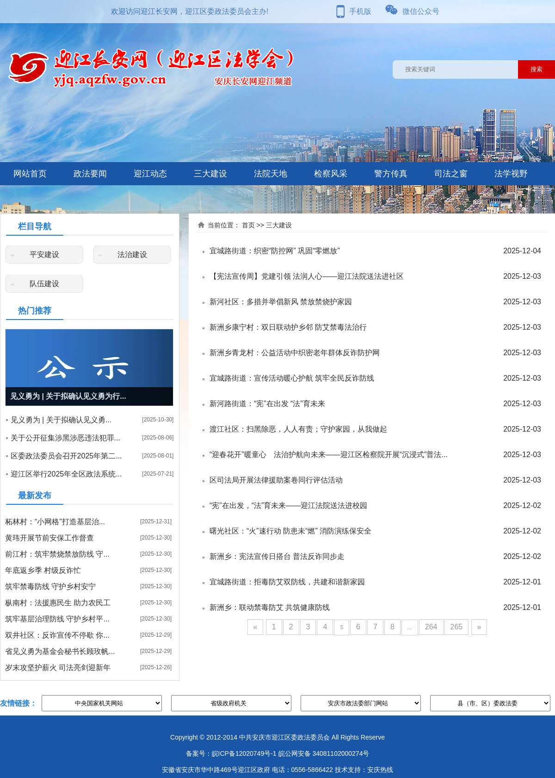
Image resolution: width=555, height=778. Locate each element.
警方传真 (390, 173)
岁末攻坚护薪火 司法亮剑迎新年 (58, 667)
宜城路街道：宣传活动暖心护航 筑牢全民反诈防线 (292, 378)
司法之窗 (451, 173)
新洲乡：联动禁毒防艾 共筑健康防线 (270, 607)
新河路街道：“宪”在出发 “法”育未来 (267, 404)
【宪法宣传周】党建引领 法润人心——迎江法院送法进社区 (307, 276)
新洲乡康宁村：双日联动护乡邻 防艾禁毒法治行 (288, 327)
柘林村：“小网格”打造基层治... (55, 522)
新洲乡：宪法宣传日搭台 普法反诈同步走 (277, 556)
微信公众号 (420, 11)
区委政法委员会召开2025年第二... (66, 456)
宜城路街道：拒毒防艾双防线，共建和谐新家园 (287, 582)
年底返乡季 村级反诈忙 (43, 570)
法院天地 (270, 173)
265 (456, 627)
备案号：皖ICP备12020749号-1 (231, 753)
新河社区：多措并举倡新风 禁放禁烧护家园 (281, 302)
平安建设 (44, 254)
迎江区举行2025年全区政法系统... (66, 474)
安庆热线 (380, 769)
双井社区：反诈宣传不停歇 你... (57, 635)
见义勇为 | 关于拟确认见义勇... (61, 420)
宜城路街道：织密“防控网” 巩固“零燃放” (275, 251)
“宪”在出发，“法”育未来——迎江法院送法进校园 (288, 505)
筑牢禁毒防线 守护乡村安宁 (50, 586)
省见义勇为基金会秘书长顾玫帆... (60, 651)
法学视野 (511, 173)
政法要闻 (90, 173)
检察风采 (330, 173)
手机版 (360, 11)
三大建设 (210, 173)
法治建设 (132, 254)
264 (431, 627)
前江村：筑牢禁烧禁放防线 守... (57, 554)
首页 (248, 225)
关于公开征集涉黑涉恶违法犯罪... (65, 438)
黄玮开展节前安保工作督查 (49, 538)
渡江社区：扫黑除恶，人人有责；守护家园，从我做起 (298, 429)
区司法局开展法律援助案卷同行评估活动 (276, 480)
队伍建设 (44, 284)
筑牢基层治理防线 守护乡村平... (57, 619)
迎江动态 (150, 173)
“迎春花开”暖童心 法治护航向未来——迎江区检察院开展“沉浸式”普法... (329, 454)
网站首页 (30, 173)
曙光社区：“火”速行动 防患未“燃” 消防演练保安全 (290, 531)
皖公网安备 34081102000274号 (324, 753)
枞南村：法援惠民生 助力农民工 (58, 603)
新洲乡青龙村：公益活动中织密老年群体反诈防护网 (295, 353)
